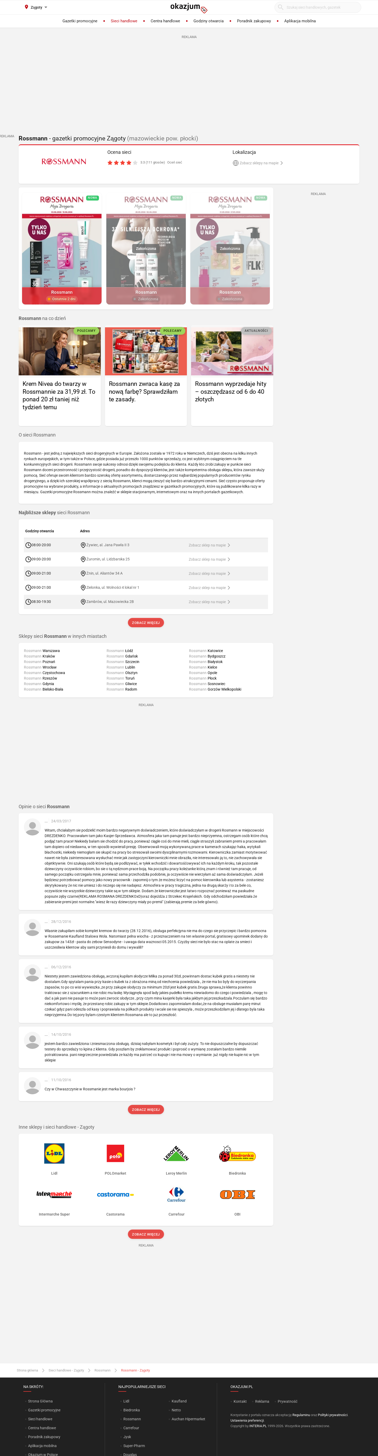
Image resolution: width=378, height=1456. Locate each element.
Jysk (127, 1437)
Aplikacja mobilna (42, 1446)
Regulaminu (301, 1415)
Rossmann (102, 1370)
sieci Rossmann (54, 512)
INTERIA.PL (258, 1426)
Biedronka (131, 1410)
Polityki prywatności (333, 1415)
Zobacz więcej (146, 623)
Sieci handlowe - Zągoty (66, 1370)
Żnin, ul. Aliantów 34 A (104, 573)
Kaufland (179, 1401)
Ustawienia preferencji (247, 1420)
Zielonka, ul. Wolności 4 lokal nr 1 (112, 587)
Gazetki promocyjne (44, 1410)
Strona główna (27, 1370)
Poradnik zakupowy (44, 1437)
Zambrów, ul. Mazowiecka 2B (110, 602)
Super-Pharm (134, 1446)
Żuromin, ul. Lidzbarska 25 (108, 559)
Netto (176, 1410)
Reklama (262, 1401)
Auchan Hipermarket (188, 1419)
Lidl (126, 1401)
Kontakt (240, 1401)
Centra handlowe (42, 1428)
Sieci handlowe (40, 1419)
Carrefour (131, 1428)
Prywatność (287, 1401)
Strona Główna (40, 1401)
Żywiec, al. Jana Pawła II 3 (107, 545)
